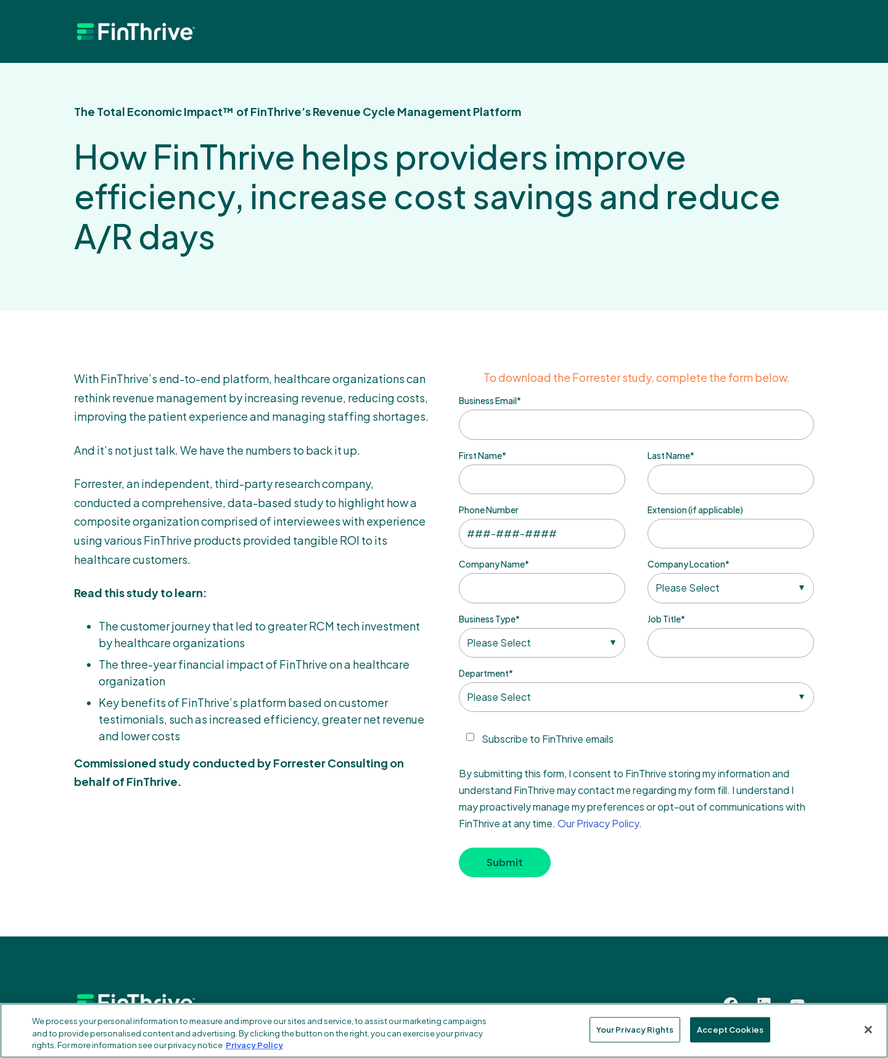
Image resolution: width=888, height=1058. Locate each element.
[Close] (868, 1029)
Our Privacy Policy (598, 823)
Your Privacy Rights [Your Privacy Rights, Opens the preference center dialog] (634, 1029)
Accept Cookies (730, 1029)
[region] (444, 1030)
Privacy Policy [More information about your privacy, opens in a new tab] (254, 1045)
